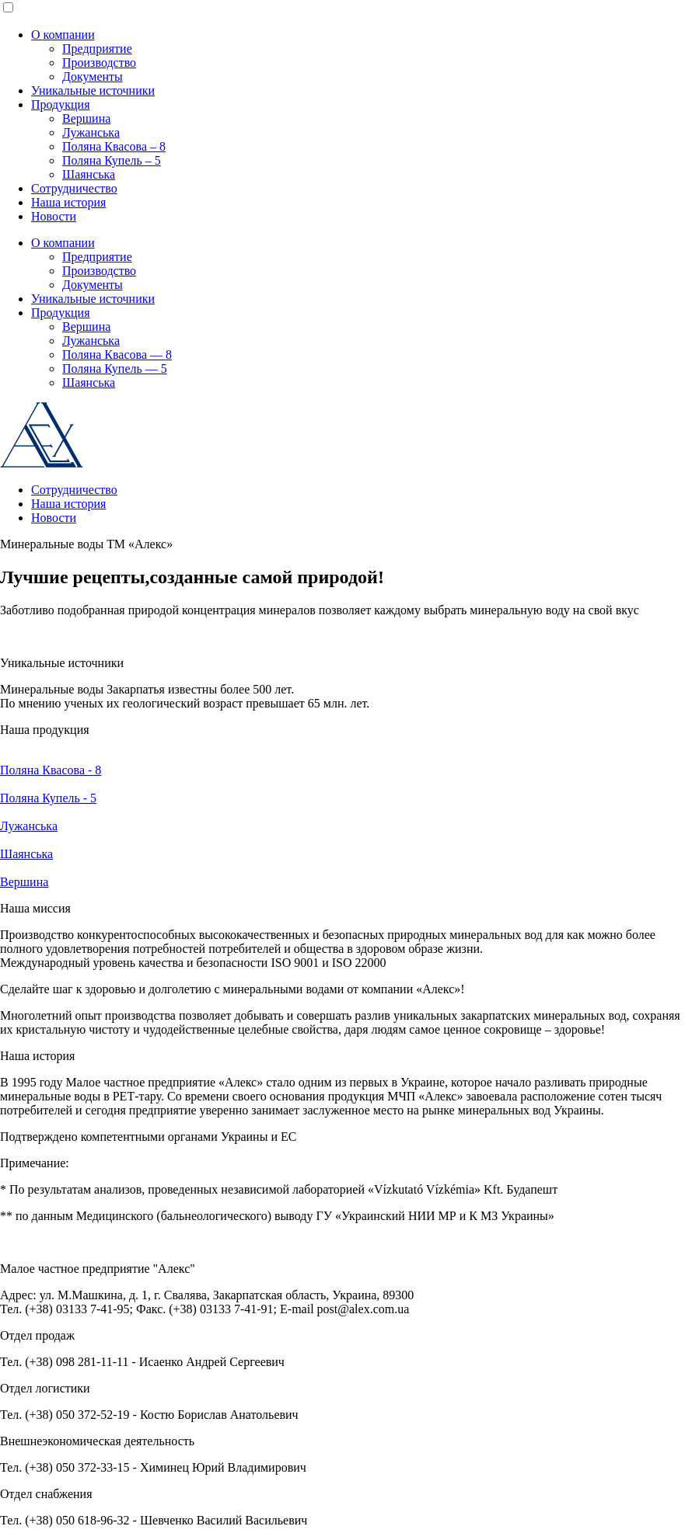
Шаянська (88, 174)
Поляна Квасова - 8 (50, 770)
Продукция (60, 104)
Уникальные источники (93, 90)
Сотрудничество (74, 188)
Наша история (68, 202)
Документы (92, 76)
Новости (53, 216)
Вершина (86, 118)
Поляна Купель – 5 (111, 160)
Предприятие (97, 48)
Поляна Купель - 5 (48, 798)
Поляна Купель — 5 (114, 368)
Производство (99, 62)
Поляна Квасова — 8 (117, 354)
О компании (63, 34)
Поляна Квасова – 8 (114, 146)
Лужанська (91, 132)
